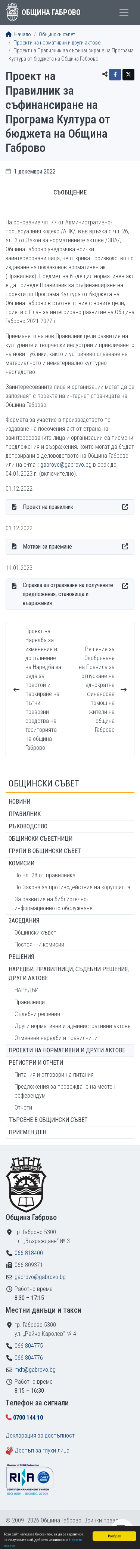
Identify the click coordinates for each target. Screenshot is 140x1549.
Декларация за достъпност (40, 1435)
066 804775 (29, 1345)
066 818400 (29, 1253)
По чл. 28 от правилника (45, 875)
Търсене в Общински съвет (48, 1119)
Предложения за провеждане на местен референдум (65, 1091)
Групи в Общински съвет (45, 851)
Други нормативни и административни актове (73, 1026)
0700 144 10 (28, 1417)
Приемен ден (27, 1132)
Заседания (24, 920)
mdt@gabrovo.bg (35, 1369)
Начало (18, 34)
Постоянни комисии (39, 944)
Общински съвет (57, 34)
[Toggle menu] (124, 12)
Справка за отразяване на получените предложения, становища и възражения (68, 594)
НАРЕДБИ (26, 990)
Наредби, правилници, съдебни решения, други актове (69, 974)
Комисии (21, 863)
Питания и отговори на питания (54, 1074)
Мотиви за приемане (47, 546)
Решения (21, 956)
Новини (19, 801)
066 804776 (29, 1357)
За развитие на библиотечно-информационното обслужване (54, 904)
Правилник (25, 814)
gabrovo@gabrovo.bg (65, 464)
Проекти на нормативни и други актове (56, 43)
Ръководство (28, 826)
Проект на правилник (48, 506)
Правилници (30, 1002)
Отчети (23, 1107)
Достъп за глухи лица (42, 1450)
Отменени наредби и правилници (56, 1038)
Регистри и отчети (36, 1062)
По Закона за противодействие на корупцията (72, 887)
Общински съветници (40, 838)
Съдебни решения (37, 1014)
